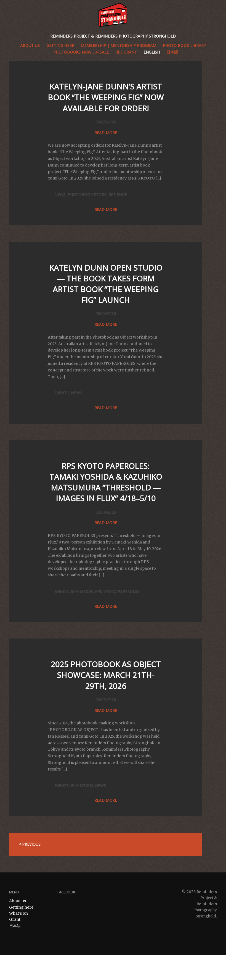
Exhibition (82, 591)
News (59, 194)
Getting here (21, 907)
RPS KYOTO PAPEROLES (117, 591)
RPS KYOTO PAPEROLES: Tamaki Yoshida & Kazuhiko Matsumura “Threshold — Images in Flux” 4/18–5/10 (105, 482)
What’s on (18, 913)
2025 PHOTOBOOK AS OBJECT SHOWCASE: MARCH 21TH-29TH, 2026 (106, 675)
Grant (14, 919)
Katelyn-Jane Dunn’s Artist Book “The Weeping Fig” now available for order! (106, 97)
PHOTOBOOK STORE (87, 194)
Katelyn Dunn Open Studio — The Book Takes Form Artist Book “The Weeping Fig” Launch (105, 283)
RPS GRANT (126, 52)
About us (30, 45)
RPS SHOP (117, 194)
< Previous (30, 844)
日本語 (172, 52)
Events (61, 392)
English (151, 52)
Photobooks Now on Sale (81, 52)
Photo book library (184, 45)
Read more (105, 132)
